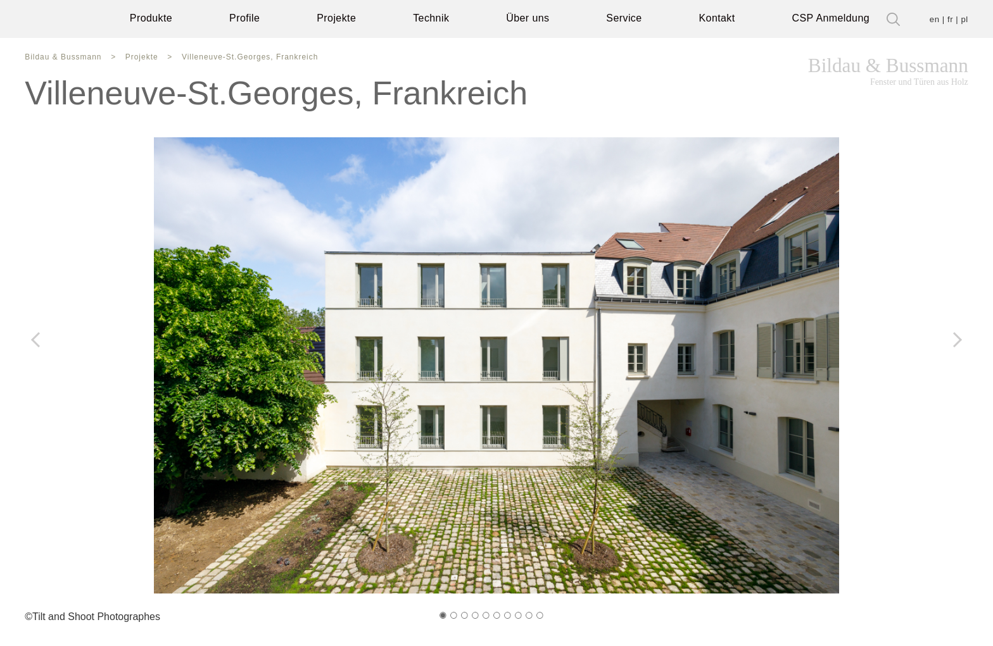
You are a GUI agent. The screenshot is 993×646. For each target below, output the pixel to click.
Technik (436, 19)
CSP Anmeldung (838, 19)
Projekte (339, 19)
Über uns (534, 19)
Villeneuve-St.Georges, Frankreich (233, 57)
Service (631, 19)
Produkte (149, 19)
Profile (245, 19)
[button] (443, 618)
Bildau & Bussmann (893, 71)
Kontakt (726, 19)
